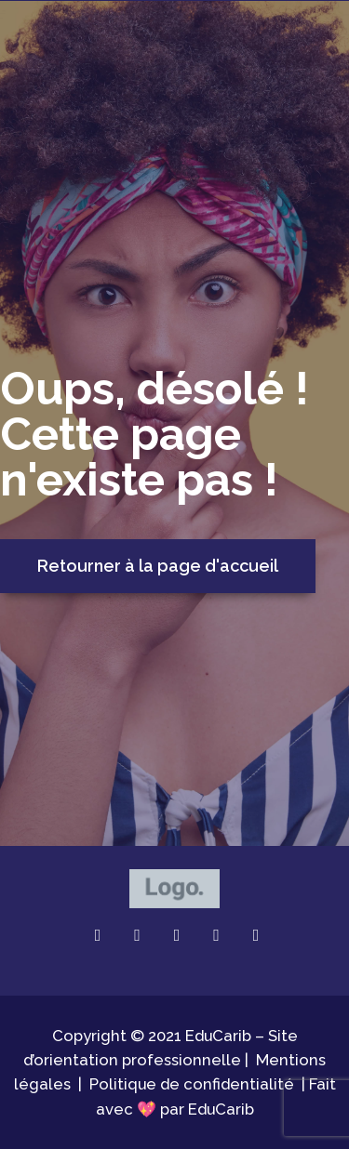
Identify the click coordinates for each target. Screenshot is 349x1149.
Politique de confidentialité (191, 1084)
